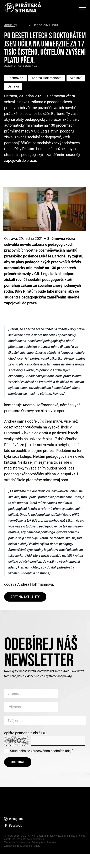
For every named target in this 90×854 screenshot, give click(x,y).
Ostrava (13, 86)
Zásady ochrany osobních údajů (22, 845)
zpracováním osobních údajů (52, 751)
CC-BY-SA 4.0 (28, 835)
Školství (75, 78)
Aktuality (10, 25)
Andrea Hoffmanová (47, 78)
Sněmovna (15, 78)
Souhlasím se (41, 751)
